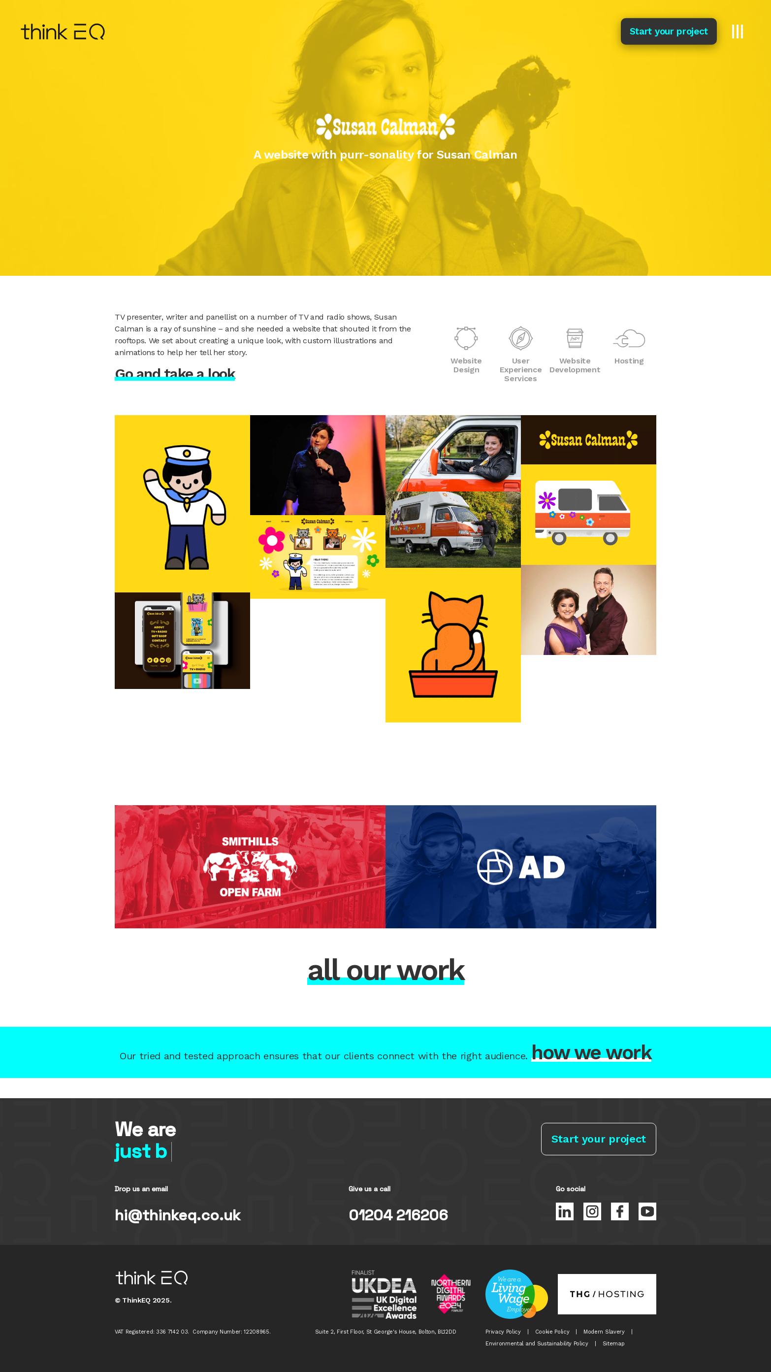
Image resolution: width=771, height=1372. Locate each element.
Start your (669, 31)
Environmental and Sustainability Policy (536, 1343)
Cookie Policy (552, 1332)
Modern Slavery (604, 1332)
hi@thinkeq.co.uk (177, 1215)
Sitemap (614, 1343)
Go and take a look (175, 374)
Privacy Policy (503, 1332)
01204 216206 (398, 1215)
